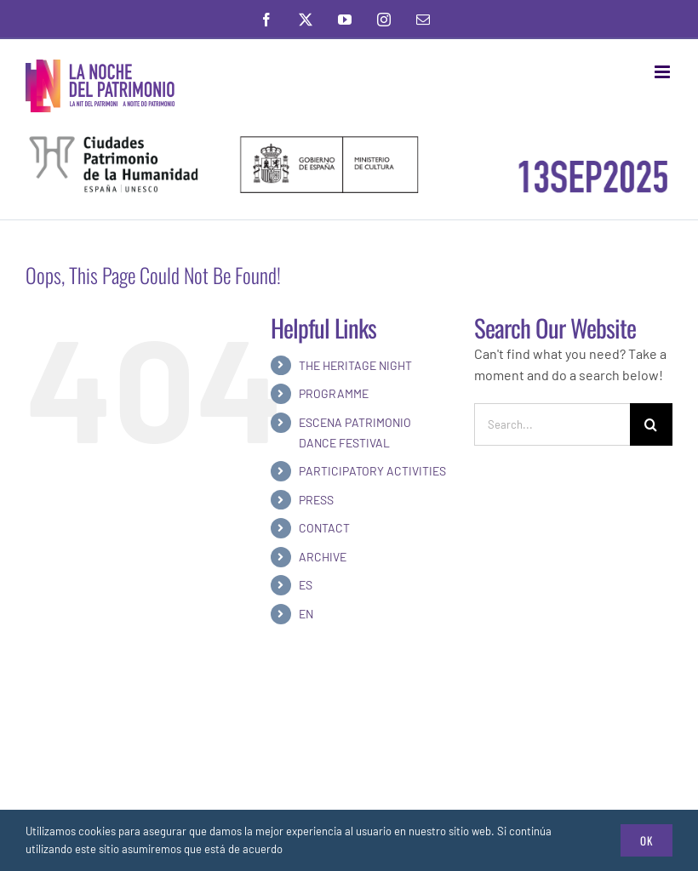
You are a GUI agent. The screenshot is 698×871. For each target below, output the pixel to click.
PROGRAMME (334, 393)
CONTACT (324, 528)
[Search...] (552, 424)
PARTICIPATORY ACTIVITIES (372, 471)
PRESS (316, 499)
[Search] (651, 424)
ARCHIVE (322, 556)
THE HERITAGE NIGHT (355, 365)
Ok (646, 840)
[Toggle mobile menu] (663, 72)
